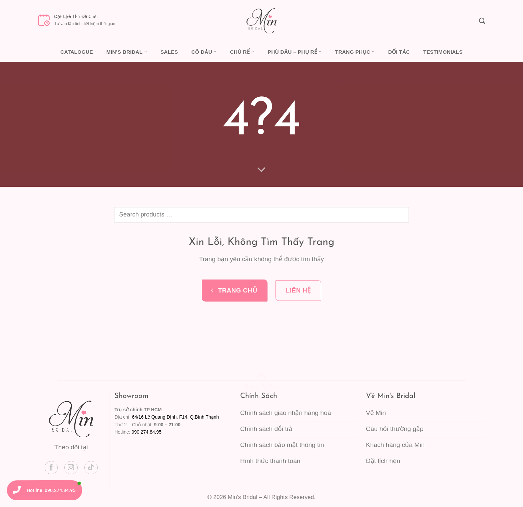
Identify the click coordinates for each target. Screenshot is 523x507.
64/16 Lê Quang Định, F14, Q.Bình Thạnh (175, 417)
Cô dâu (204, 51)
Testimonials (443, 52)
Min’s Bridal (126, 51)
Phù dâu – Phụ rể (295, 51)
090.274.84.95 (146, 432)
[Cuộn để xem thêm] (261, 169)
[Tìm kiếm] (482, 21)
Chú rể (242, 51)
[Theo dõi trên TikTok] (91, 467)
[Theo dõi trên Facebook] (51, 467)
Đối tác (399, 52)
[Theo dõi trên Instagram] (71, 467)
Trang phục (355, 51)
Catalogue (76, 52)
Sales (169, 52)
